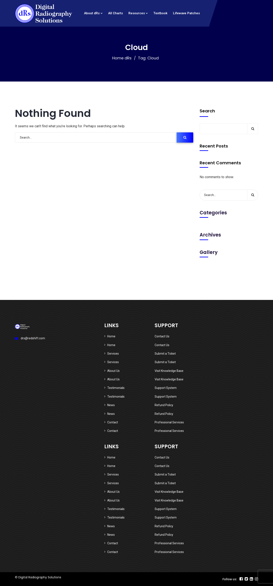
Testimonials (116, 388)
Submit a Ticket (165, 353)
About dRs (92, 13)
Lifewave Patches (186, 13)
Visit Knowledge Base (169, 371)
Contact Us (162, 336)
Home (111, 336)
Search (207, 111)
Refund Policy (164, 405)
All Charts (115, 13)
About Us (113, 371)
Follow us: (229, 579)
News (111, 405)
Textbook (160, 13)
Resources (136, 13)
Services (113, 353)
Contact (112, 422)
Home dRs (122, 58)
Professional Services (169, 422)
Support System (166, 388)
